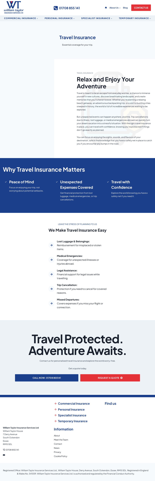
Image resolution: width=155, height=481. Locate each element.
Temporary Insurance (73, 421)
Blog (125, 7)
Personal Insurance (71, 409)
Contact (58, 443)
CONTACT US (141, 7)
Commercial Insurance (74, 403)
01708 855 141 (12, 449)
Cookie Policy (60, 456)
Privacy (57, 452)
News (56, 448)
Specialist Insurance (72, 415)
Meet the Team (61, 439)
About (57, 435)
